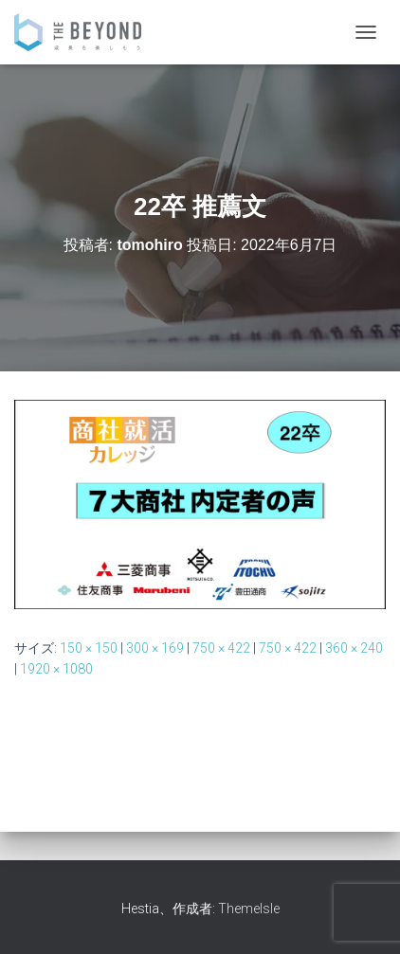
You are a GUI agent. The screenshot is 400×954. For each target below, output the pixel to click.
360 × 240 (354, 648)
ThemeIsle (249, 908)
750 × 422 (221, 648)
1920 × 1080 (56, 668)
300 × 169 (155, 648)
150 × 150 (89, 648)
